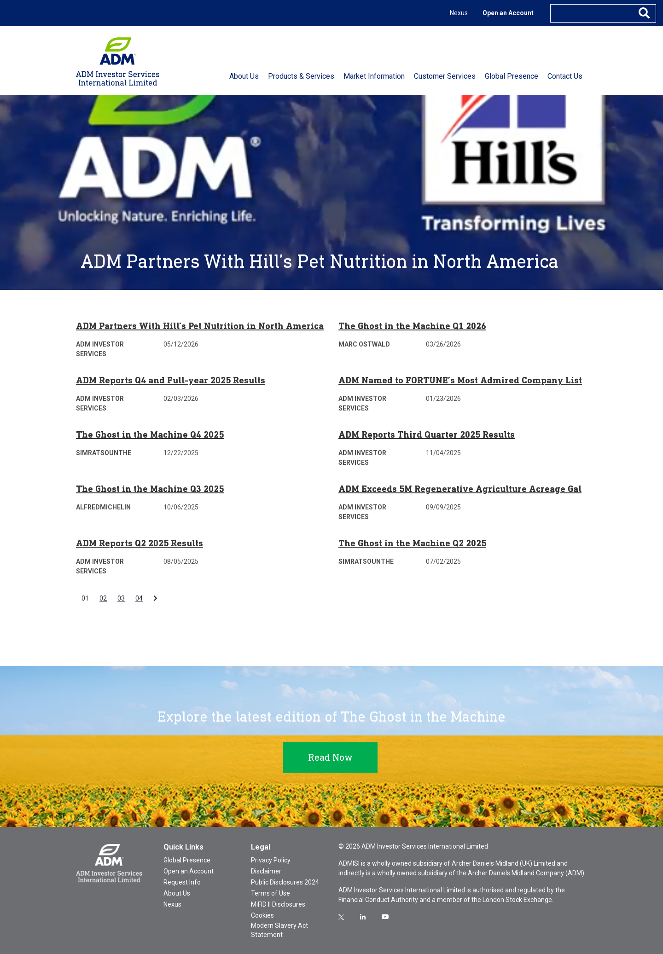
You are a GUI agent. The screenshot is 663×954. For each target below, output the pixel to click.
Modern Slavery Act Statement (279, 930)
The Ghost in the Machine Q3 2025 (150, 488)
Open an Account (508, 13)
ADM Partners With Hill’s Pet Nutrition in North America (200, 325)
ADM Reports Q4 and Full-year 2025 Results (170, 380)
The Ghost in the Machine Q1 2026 (412, 325)
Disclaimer (266, 871)
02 (103, 598)
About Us (176, 893)
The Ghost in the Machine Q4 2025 (150, 434)
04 (139, 598)
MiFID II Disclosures (278, 904)
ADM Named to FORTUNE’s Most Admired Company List (460, 380)
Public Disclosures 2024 (285, 882)
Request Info (182, 882)
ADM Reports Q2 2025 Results (139, 543)
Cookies (262, 915)
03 (121, 598)
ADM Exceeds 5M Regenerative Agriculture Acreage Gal (460, 488)
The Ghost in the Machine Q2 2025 (412, 543)
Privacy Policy (271, 860)
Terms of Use (270, 893)
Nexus (459, 13)
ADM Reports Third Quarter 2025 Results (426, 434)
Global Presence (186, 860)
